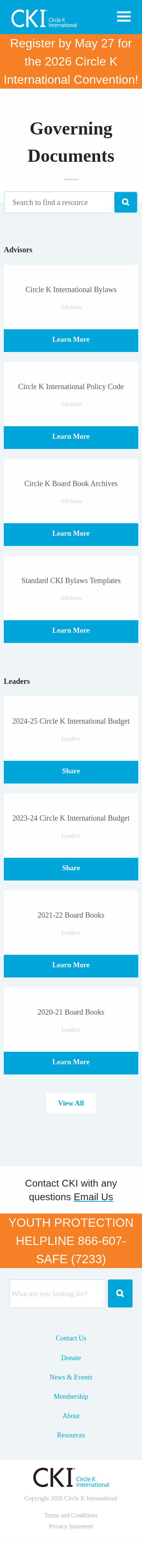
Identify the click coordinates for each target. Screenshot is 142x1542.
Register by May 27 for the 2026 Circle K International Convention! (71, 61)
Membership (71, 1396)
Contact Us (71, 1338)
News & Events (71, 1377)
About (71, 1416)
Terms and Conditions (71, 1515)
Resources (71, 1435)
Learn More (70, 339)
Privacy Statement (71, 1526)
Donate (71, 1358)
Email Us (93, 1197)
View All (71, 1103)
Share (71, 771)
